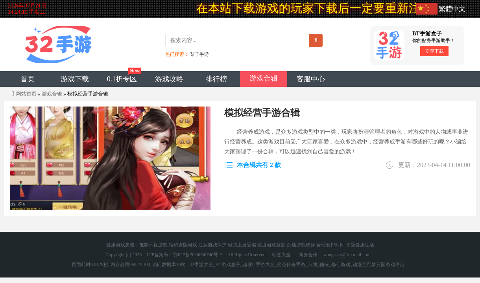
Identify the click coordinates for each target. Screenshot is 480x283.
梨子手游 (199, 54)
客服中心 (311, 79)
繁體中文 (452, 9)
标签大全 (281, 254)
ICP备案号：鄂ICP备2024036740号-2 (184, 254)
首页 (27, 79)
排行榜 (216, 79)
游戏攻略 (169, 79)
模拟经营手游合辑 (262, 113)
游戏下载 (75, 79)
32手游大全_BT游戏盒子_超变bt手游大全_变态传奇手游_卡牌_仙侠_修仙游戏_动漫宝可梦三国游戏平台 (297, 264)
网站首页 (26, 94)
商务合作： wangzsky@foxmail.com (335, 254)
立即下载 (434, 51)
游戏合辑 (263, 78)
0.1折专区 (122, 79)
